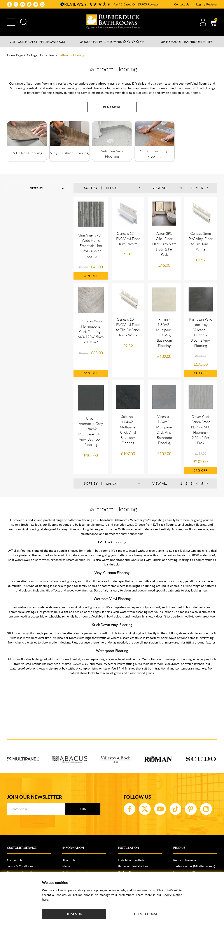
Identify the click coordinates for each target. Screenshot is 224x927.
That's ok (74, 914)
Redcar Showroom (185, 860)
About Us (68, 860)
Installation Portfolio (131, 860)
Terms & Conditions (20, 866)
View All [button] (160, 188)
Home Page (15, 55)
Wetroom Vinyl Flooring (112, 598)
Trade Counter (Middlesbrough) (194, 866)
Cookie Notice (172, 895)
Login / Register (206, 4)
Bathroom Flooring (71, 55)
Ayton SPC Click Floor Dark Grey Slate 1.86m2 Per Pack (164, 244)
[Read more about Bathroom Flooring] (112, 107)
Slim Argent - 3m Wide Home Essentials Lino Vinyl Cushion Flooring (90, 246)
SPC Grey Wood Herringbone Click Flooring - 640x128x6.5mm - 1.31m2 (91, 331)
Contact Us (181, 4)
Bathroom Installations (133, 866)
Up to (187, 42)
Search (24, 22)
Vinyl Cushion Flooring (69, 153)
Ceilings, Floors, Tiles (40, 55)
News (66, 866)
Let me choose (146, 914)
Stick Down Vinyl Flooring (112, 624)
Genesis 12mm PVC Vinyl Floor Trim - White (128, 238)
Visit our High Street (37, 42)
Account (203, 22)
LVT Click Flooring (26, 153)
